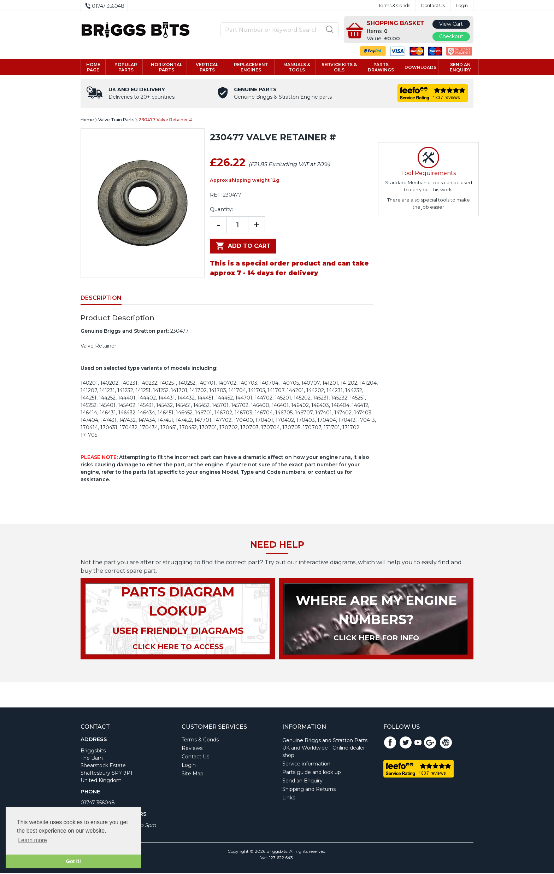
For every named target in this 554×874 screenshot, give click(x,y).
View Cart (451, 24)
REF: (216, 195)
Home (87, 120)
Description (101, 298)
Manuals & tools (296, 67)
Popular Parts (125, 67)
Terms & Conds (394, 5)
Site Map (193, 774)
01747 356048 (98, 803)
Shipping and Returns (309, 790)
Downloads (420, 67)
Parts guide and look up (311, 773)
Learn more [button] (32, 840)
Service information (306, 764)
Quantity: (221, 210)
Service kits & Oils (339, 67)
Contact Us (432, 5)
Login (462, 5)
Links (288, 798)
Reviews (192, 749)
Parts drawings (381, 67)
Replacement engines (251, 67)
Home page (93, 67)
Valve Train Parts (116, 120)
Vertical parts (207, 67)
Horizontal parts (166, 67)
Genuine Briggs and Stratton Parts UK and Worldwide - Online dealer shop (324, 748)
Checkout (451, 36)
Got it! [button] (73, 861)
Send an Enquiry (302, 781)
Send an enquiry (460, 67)
